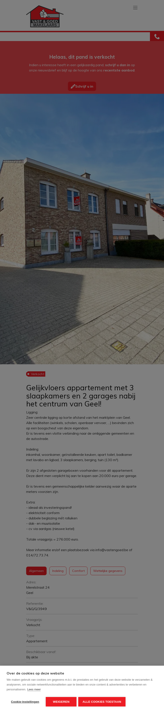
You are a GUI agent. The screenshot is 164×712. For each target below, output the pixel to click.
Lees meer (34, 690)
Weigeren (61, 701)
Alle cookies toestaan (102, 701)
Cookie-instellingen (25, 701)
